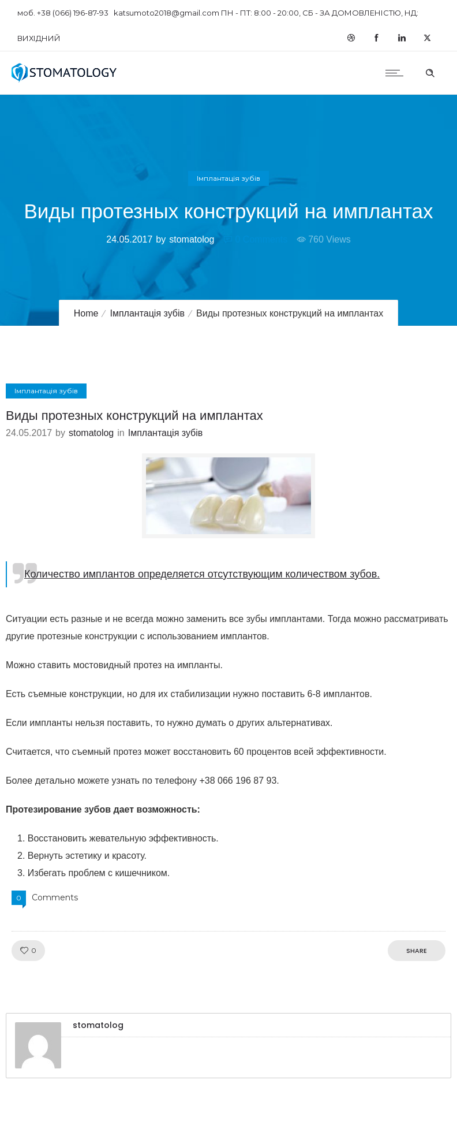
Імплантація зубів (147, 313)
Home (86, 313)
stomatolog (191, 239)
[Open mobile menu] (397, 72)
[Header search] (430, 71)
